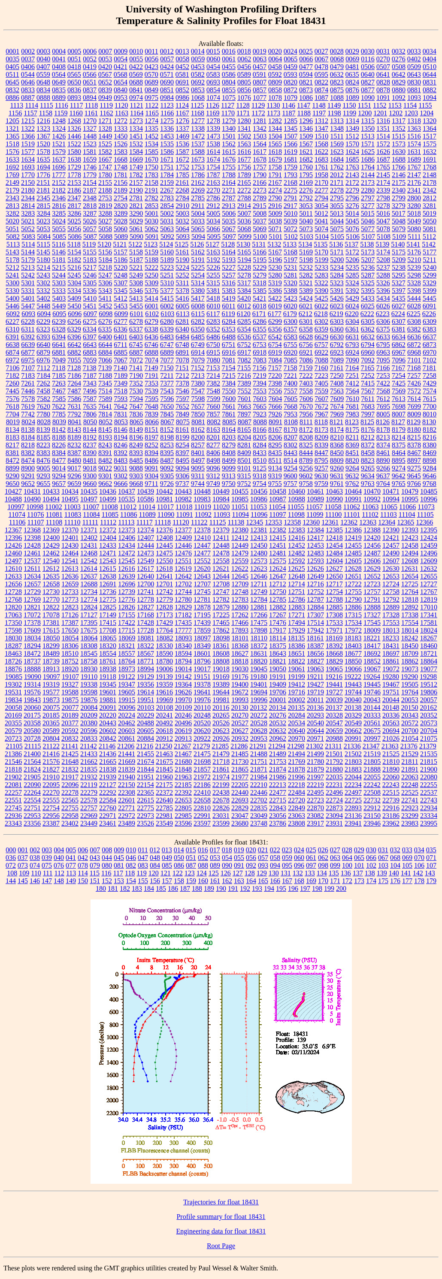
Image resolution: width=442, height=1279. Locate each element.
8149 (136, 429)
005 (71, 850)
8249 (136, 445)
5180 (43, 259)
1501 (229, 136)
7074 (151, 360)
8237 (90, 445)
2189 (120, 190)
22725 (353, 800)
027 (335, 850)
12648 (296, 576)
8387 (74, 452)
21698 (202, 761)
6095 (59, 313)
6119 (228, 313)
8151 (151, 429)
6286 (259, 321)
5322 (321, 283)
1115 (46, 105)
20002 (296, 699)
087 (191, 865)
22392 (183, 792)
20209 (88, 715)
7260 (12, 383)
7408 (337, 383)
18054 (70, 638)
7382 (213, 383)
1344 (275, 128)
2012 (337, 174)
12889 (391, 607)
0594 (306, 74)
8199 (182, 437)
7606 (306, 398)
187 (185, 888)
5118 (73, 244)
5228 (244, 267)
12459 (428, 545)
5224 (182, 267)
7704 (12, 414)
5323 (337, 283)
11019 (202, 506)
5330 (12, 290)
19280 (390, 676)
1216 (43, 120)
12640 (145, 576)
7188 (105, 375)
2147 (414, 174)
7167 (398, 367)
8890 (383, 460)
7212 (182, 375)
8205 (259, 437)
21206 (125, 746)
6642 (74, 344)
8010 (429, 414)
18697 (391, 653)
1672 (182, 159)
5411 (105, 298)
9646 (429, 476)
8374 (383, 445)
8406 (213, 452)
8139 (43, 429)
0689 (151, 82)
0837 (90, 90)
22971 (107, 815)
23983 (409, 823)
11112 (108, 522)
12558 (221, 560)
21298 (295, 746)
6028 (414, 306)
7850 (198, 414)
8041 (75, 421)
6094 (44, 313)
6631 (352, 337)
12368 (32, 530)
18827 (315, 661)
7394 (259, 383)
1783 (151, 174)
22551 (13, 800)
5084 (44, 236)
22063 (409, 777)
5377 (167, 290)
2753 (105, 198)
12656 (13, 584)
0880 (399, 90)
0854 (213, 90)
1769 (12, 174)
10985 (239, 499)
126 (226, 873)
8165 (244, 429)
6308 (414, 321)
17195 (202, 614)
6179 (290, 313)
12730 (51, 591)
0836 (74, 90)
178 (419, 880)
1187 (288, 113)
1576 (12, 151)
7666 (275, 406)
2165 (244, 182)
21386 (13, 753)
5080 (414, 228)
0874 (321, 90)
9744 (198, 483)
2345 (43, 198)
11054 (277, 506)
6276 (105, 321)
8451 (352, 452)
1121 (136, 105)
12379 (221, 530)
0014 (198, 51)
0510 (429, 66)
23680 (239, 823)
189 (209, 888)
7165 (367, 367)
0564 (59, 74)
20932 (239, 738)
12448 (221, 545)
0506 (368, 66)
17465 (221, 622)
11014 (146, 506)
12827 (145, 607)
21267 (182, 746)
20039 (334, 699)
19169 (221, 676)
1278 (213, 120)
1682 (306, 159)
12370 (70, 530)
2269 (198, 190)
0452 (182, 66)
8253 (167, 445)
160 (203, 880)
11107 (35, 522)
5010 (290, 213)
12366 (424, 522)
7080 (213, 360)
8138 (28, 429)
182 (125, 888)
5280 (275, 275)
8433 (259, 452)
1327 (90, 128)
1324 (59, 128)
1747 (105, 167)
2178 (429, 182)
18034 (32, 638)
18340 (183, 645)
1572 (383, 144)
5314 (198, 283)
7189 (120, 375)
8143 (74, 429)
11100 (333, 514)
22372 (164, 792)
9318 (259, 476)
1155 (425, 105)
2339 (383, 190)
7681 (352, 406)
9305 (167, 476)
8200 (198, 437)
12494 (409, 553)
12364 (386, 522)
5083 (28, 236)
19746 (372, 692)
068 (395, 857)
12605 (353, 560)
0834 (43, 90)
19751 (391, 692)
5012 (321, 213)
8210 (337, 437)
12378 (202, 530)
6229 (43, 321)
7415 (368, 383)
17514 (315, 622)
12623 (258, 568)
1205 (12, 120)
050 (179, 857)
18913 (51, 669)
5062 (151, 228)
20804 (51, 738)
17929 (296, 630)
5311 (182, 283)
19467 (391, 684)
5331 (28, 290)
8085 (229, 421)
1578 (43, 151)
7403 (306, 383)
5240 (429, 267)
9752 (244, 483)
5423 (290, 298)
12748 (239, 591)
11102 (370, 514)
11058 (332, 506)
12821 (32, 607)
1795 (306, 174)
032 (395, 850)
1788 (229, 174)
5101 (275, 236)
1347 (321, 128)
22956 (51, 815)
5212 (12, 267)
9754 (259, 483)
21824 (32, 769)
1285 (290, 120)
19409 (277, 684)
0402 (414, 59)
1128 (242, 105)
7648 (151, 406)
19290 (409, 676)
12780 (183, 599)
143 (430, 873)
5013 (337, 213)
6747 (167, 344)
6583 (290, 337)
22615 (145, 800)
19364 (183, 684)
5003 (182, 213)
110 (36, 873)
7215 (229, 375)
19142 (183, 676)
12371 (88, 530)
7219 (259, 375)
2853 (151, 205)
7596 (167, 398)
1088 (337, 97)
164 (251, 880)
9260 (337, 468)
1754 (213, 167)
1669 (136, 159)
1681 (290, 159)
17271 (296, 614)
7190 (136, 375)
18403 (353, 645)
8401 (198, 452)
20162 (428, 707)
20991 (353, 738)
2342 (429, 190)
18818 (239, 661)
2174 (383, 182)
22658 (202, 800)
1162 (106, 113)
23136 (353, 815)
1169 (212, 113)
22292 (107, 792)
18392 (334, 645)
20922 (202, 738)
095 (287, 865)
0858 (275, 90)
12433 (107, 545)
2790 (275, 198)
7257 (414, 375)
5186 (120, 259)
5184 (105, 259)
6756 (306, 344)
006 (83, 850)
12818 (409, 599)
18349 (202, 645)
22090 (32, 784)
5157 (120, 252)
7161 (336, 367)
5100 (260, 236)
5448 (43, 306)
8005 (383, 414)
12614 (88, 568)
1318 (414, 120)
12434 (126, 545)
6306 (383, 321)
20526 (221, 723)
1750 (151, 167)
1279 (229, 120)
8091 (275, 421)
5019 (429, 213)
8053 (121, 421)
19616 (164, 692)
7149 (151, 367)
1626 (383, 151)
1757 (259, 167)
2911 (197, 205)
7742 (28, 414)
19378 (202, 684)
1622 (321, 151)
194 (269, 888)
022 (275, 850)
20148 (390, 707)
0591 (259, 74)
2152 (59, 182)
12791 (372, 599)
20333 (372, 715)
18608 (221, 653)
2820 (120, 205)
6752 (244, 344)
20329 (353, 715)
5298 (414, 275)
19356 (145, 684)
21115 (32, 746)
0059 (198, 59)
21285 (220, 746)
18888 (32, 669)
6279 (151, 321)
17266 (258, 614)
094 (275, 865)
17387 (70, 622)
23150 (372, 815)
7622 (59, 406)
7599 (213, 398)
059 (287, 857)
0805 (244, 82)
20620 (202, 730)
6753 (259, 344)
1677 (244, 159)
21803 (353, 761)
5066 (213, 228)
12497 (13, 560)
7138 (89, 367)
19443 (353, 684)
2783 (167, 198)
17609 (32, 630)
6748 (182, 344)
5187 (136, 259)
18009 (372, 630)
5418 (213, 298)
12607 (391, 560)
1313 (337, 120)
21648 (70, 761)
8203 (229, 437)
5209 (399, 259)
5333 (59, 290)
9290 (12, 476)
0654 (120, 82)
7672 (321, 406)
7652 (182, 406)
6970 (429, 352)
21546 (13, 761)
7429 (429, 383)
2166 (259, 182)
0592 (275, 74)
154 (131, 880)
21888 (372, 769)
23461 (107, 823)
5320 (290, 283)
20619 (183, 730)
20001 (277, 699)
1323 (43, 128)
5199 (321, 259)
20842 (107, 738)
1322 (28, 128)
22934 (428, 807)
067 (383, 857)
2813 (12, 205)
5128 (228, 244)
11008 (109, 506)
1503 (259, 136)
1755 (229, 167)
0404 (429, 59)
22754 (51, 807)
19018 (221, 669)
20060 (32, 707)
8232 (74, 445)
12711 (258, 584)
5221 (136, 267)
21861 (221, 769)
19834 (13, 699)
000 (11, 850)
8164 (229, 429)
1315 (368, 120)
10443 (183, 491)
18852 (372, 661)
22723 (315, 800)
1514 (383, 136)
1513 (368, 136)
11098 (296, 514)
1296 (306, 120)
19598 (88, 692)
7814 (105, 414)
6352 (213, 329)
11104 (407, 514)
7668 (290, 406)
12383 (296, 530)
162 (227, 880)
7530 (136, 391)
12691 (107, 584)
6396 (74, 337)
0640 (368, 74)
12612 (51, 568)
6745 (136, 344)
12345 (254, 522)
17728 (145, 630)
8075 (183, 421)
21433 (88, 753)
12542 (88, 560)
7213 (198, 375)
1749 (136, 167)
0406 (28, 66)
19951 (145, 699)
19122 (126, 676)
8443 (290, 452)
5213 (28, 267)
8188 (59, 437)
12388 (372, 530)
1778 (74, 174)
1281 (259, 120)
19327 (70, 684)
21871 (258, 769)
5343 (105, 290)
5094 (198, 236)
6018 (259, 306)
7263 (59, 383)
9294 (59, 476)
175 (383, 880)
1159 (60, 113)
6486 (213, 337)
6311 (27, 329)
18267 (428, 638)
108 (12, 873)
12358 (292, 522)
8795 (321, 460)
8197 (151, 437)
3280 (414, 205)
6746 (151, 344)
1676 (229, 159)
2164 (229, 182)
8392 (120, 452)
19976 (202, 699)
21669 (126, 761)
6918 (259, 352)
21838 (107, 769)
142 (418, 873)
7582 (43, 398)
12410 (202, 537)
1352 (399, 128)
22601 (126, 800)
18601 (202, 653)
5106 (353, 236)
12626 (315, 568)
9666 (120, 483)
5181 (59, 259)
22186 (202, 784)
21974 (221, 777)
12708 (221, 584)
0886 (12, 97)
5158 (136, 252)
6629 (321, 337)
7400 (290, 383)
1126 (212, 105)
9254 (290, 468)
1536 (182, 144)
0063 (259, 59)
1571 (368, 144)
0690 (167, 82)
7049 (59, 360)
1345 (290, 128)
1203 (411, 113)
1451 (136, 136)
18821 (277, 661)
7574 (429, 391)
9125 (259, 468)
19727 (334, 692)
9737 (182, 483)
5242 (28, 275)
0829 (399, 82)
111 (48, 873)
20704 (428, 730)
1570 (352, 144)
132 (298, 873)
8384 (59, 452)
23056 (277, 815)
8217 (12, 445)
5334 (74, 290)
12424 (428, 537)
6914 (198, 352)
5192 (213, 259)
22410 (202, 792)
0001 (12, 51)
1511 (336, 136)
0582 (198, 74)
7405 (321, 383)
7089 (337, 360)
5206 (352, 259)
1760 (306, 167)
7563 (337, 391)
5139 (382, 244)
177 (407, 880)
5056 (74, 228)
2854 (167, 205)
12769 (32, 599)
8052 (105, 421)
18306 (70, 645)
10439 (145, 491)
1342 (259, 128)
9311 (197, 476)
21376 (409, 746)
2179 (12, 190)
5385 (259, 290)
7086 (306, 360)
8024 (28, 421)
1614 (213, 151)
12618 (164, 568)
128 (250, 873)
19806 (428, 692)
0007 (105, 51)
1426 (59, 136)
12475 (164, 553)
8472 (12, 460)
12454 (334, 545)
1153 (394, 105)
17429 (164, 622)
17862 (221, 630)
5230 (275, 267)
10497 (88, 499)
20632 (277, 730)
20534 (296, 723)
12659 (70, 584)
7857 (213, 414)
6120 (244, 313)
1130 (273, 105)
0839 (105, 90)
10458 (277, 491)
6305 (368, 321)
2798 (383, 198)
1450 (120, 136)
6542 (275, 337)
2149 (12, 182)
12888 (372, 607)
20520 (202, 723)
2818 (90, 205)
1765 (383, 167)
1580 (74, 151)
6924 (352, 352)
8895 (399, 460)
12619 (183, 568)
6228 (28, 321)
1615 (229, 151)
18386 (296, 645)
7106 (13, 367)
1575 (429, 144)
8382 (28, 452)
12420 (372, 537)
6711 (120, 344)
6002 (167, 306)
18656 (315, 653)
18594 (183, 653)
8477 (59, 460)
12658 (51, 584)
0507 (383, 66)
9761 (337, 483)
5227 (229, 267)
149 (71, 880)
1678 (259, 159)
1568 (321, 144)
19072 (391, 669)
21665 (107, 761)
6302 (321, 321)
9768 (429, 483)
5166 (259, 252)
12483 (315, 553)
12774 (88, 599)
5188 (151, 259)
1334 (136, 128)
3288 (105, 213)
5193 (229, 259)
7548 (213, 391)
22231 (334, 784)
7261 (28, 383)
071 (431, 857)
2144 (368, 174)
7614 (414, 398)
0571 (167, 74)
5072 (290, 228)
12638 (107, 576)
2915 (259, 205)
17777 (183, 630)
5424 (306, 298)
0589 (244, 74)
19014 (183, 669)
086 (179, 865)
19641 (202, 692)
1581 (90, 151)
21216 (144, 746)
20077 (70, 707)
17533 (334, 622)
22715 (277, 800)
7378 (182, 383)
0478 (321, 66)
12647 (277, 576)
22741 (409, 800)
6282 (198, 321)
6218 (321, 313)
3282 (12, 213)
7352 (136, 383)
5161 (182, 252)
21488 (258, 753)
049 (167, 857)
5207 (368, 259)
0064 (275, 59)
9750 (229, 483)
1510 (321, 136)
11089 (147, 514)
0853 (198, 90)
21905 (32, 777)
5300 (12, 283)
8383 (43, 452)
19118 (107, 676)
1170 (228, 113)
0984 (167, 97)
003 (47, 850)
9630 (321, 476)
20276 (277, 715)
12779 (164, 599)
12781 (202, 599)
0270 (383, 59)
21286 (239, 746)
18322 (145, 645)
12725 (409, 584)
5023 (43, 221)
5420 (244, 298)
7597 (182, 398)
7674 (337, 406)
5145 (43, 252)
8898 (429, 460)
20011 (315, 699)
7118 (58, 367)
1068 (198, 97)
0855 (229, 90)
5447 (28, 306)
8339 (321, 445)
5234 (337, 267)
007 (95, 850)
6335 (105, 329)
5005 (213, 213)
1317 (399, 120)
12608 (409, 560)
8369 (352, 445)
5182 (74, 259)
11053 (258, 506)
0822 (321, 82)
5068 (244, 228)
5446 (12, 306)
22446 (258, 792)
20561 (372, 723)
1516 (414, 136)
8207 (290, 437)
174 (371, 880)
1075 (229, 97)
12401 (70, 537)
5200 (337, 259)
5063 (167, 228)
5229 (259, 267)
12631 (409, 568)
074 (35, 865)
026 (323, 850)
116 (106, 873)
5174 (383, 252)
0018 (244, 51)
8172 (306, 429)
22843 (277, 807)
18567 (145, 653)
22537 (428, 792)
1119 (106, 105)
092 (251, 865)
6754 (275, 344)
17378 (32, 622)
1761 (321, 167)
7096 (399, 360)
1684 (337, 159)
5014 (352, 213)
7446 (28, 391)
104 (395, 865)
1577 (28, 151)
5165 (244, 252)
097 (311, 865)
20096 (127, 707)
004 (59, 850)
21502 (353, 753)
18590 (164, 653)
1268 (74, 120)
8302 (290, 445)
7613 (399, 398)
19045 (258, 669)
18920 (70, 669)
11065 (389, 506)
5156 (105, 252)
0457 (259, 66)
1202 (396, 113)
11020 (221, 506)
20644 (315, 730)
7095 (383, 360)
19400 (239, 684)
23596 (183, 823)
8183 (12, 437)
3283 (28, 213)
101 (359, 865)
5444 (414, 298)
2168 (290, 182)
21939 (107, 777)
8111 (306, 421)
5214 (43, 267)
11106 (17, 522)
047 (143, 857)
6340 (182, 329)
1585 (151, 151)
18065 (108, 638)
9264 (352, 468)
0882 (429, 90)
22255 (428, 784)
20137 (333, 707)
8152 (167, 429)
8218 (28, 445)
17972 (353, 630)
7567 (368, 391)
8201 (213, 437)
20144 (371, 707)
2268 (182, 190)
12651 (353, 576)
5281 (290, 275)
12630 (391, 568)
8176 (368, 429)
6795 (383, 344)
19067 (372, 669)
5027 (105, 221)
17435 (183, 622)
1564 (259, 144)
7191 (151, 375)
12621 (221, 568)
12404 (107, 537)
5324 (352, 283)
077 (71, 865)
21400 (32, 753)
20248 (202, 715)
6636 (414, 337)
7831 (120, 414)
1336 (167, 128)
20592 (70, 730)
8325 (306, 445)
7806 (90, 414)
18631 (258, 653)
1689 (414, 159)
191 (233, 888)
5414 (151, 298)
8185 (43, 437)
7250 (337, 375)
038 (35, 857)
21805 (372, 761)
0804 (229, 82)
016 (203, 850)
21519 (372, 753)
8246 (120, 445)
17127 (88, 614)
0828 (383, 82)
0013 (182, 51)
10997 (15, 506)
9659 (74, 483)
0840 (120, 90)
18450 (409, 645)
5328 (414, 283)
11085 (110, 514)
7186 (74, 375)
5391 (337, 290)
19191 (277, 676)
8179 (399, 429)
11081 (53, 514)
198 (317, 888)
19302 (13, 684)
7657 (198, 406)
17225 (221, 614)
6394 (59, 337)
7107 (28, 367)
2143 (352, 174)
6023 (337, 306)
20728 (32, 738)
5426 (337, 298)
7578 (28, 398)
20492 (164, 723)
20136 (315, 707)
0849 (151, 90)
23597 (202, 823)
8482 (105, 460)
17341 (428, 614)
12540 (51, 560)
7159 (305, 367)
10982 (183, 499)
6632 (368, 337)
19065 (334, 669)
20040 (353, 699)
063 (335, 857)
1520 (43, 144)
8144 (90, 429)
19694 (258, 692)
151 (95, 880)
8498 (213, 460)
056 (251, 857)
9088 (136, 468)
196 (293, 888)
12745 (202, 591)
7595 (151, 398)
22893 (353, 807)
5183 (90, 259)
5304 (74, 283)
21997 (315, 777)
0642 (399, 74)
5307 (120, 283)
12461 (32, 553)
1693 (28, 167)
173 (359, 880)
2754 (120, 198)
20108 (164, 707)
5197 (290, 259)
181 (113, 888)
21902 (13, 777)
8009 (414, 414)
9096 (213, 468)
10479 (409, 491)
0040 (43, 59)
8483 (120, 460)
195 (281, 888)
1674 (213, 159)
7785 (59, 414)
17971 (334, 630)
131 (286, 873)
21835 (88, 769)
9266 (383, 468)
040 (59, 857)
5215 (59, 267)
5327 (399, 283)
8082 (214, 421)
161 (215, 880)
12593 (315, 560)
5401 (28, 298)
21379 (427, 746)
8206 (275, 437)
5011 (305, 213)
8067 (167, 421)
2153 (74, 182)
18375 (277, 645)
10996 (428, 499)
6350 (198, 329)
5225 (198, 267)
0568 (120, 74)
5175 (399, 252)
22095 (51, 784)
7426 (414, 383)
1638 (74, 159)
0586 (229, 74)
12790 (353, 599)
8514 (290, 460)
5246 (90, 275)
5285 (352, 275)
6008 (198, 306)
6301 (306, 321)
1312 (321, 120)
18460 (428, 645)
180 (101, 888)
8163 (213, 429)
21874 (277, 769)
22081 (13, 784)
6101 (136, 313)
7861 (229, 414)
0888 (43, 97)
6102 (152, 313)
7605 (290, 398)
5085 (59, 236)
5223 (167, 267)
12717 (334, 584)
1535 (167, 144)
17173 (164, 614)
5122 (135, 244)
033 (407, 850)
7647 (136, 406)
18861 (391, 661)
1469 (182, 136)
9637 (383, 476)
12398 (32, 537)
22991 (202, 815)
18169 (333, 638)
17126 (70, 614)
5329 (429, 283)
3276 (352, 205)
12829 (183, 607)
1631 (414, 151)
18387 (315, 645)
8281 (244, 445)
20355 (13, 723)
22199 (221, 784)
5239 (414, 267)
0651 (90, 82)
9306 (182, 476)
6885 (120, 352)
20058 (13, 707)
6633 (383, 337)
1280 (244, 120)
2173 (368, 182)
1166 (167, 113)
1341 (244, 128)
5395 (368, 290)
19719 (315, 692)
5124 (166, 244)
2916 (275, 205)
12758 (391, 591)
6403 (136, 337)
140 (394, 873)
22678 (221, 800)
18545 (88, 653)
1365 (12, 136)
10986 (258, 499)
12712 (277, 584)
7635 (90, 406)
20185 (51, 715)
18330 (164, 645)
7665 (259, 406)
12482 (296, 553)
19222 (352, 676)
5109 (399, 236)
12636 (70, 576)
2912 (213, 205)
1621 (306, 151)
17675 (88, 630)
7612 (383, 398)
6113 (182, 313)
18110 (259, 638)
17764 (164, 630)
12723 (372, 584)
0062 (244, 59)
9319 (275, 476)
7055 (74, 360)
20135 (296, 707)
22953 (32, 815)
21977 (239, 777)
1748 (120, 167)
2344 (28, 198)
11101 (351, 514)
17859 (202, 630)
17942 (315, 630)
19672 (239, 692)
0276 (399, 59)
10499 (107, 499)
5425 (321, 298)
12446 (183, 545)
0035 (12, 59)
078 (83, 865)
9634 (368, 476)
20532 (277, 723)
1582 (105, 151)
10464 (353, 491)
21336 (352, 746)
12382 (277, 530)
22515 (391, 792)
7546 (182, 391)
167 (287, 880)
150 (83, 880)
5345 (120, 290)
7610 (352, 398)
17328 (391, 614)
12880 (239, 607)
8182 (429, 429)
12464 (70, 553)
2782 (151, 198)
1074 (213, 97)
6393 (43, 337)
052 (203, 857)
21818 (13, 769)
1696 (59, 167)
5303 (59, 283)
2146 (399, 174)
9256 (306, 468)
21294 (276, 746)
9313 (229, 476)
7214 (213, 375)
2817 (74, 205)
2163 (213, 182)
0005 (74, 51)
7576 (12, 398)
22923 (409, 807)
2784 (182, 198)
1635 (43, 159)
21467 (183, 753)
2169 (306, 182)
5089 (121, 236)
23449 (88, 823)
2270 (213, 190)
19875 (70, 699)
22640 (164, 800)
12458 (409, 545)
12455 (353, 545)
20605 (145, 730)
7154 (228, 367)
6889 (167, 352)
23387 (51, 823)
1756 (244, 167)
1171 (243, 113)
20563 (391, 723)
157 (167, 880)
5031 (167, 221)
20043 (372, 699)
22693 (239, 800)
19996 (258, 699)
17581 (428, 622)
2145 (383, 174)
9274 (399, 468)
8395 (167, 452)
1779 (90, 174)
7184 (43, 375)
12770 (51, 599)
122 (178, 873)
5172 (352, 252)
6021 (306, 306)
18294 (32, 645)
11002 (53, 506)
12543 (107, 560)
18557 (126, 653)
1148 (318, 105)
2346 (59, 198)
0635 (352, 74)
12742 (164, 591)
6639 (28, 344)
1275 (167, 120)
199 (329, 888)
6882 (74, 352)
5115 (43, 244)
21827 (51, 769)
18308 (88, 645)
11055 (296, 506)
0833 (28, 90)
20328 (334, 715)
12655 (428, 576)
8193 (105, 437)
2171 (337, 182)
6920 (290, 352)
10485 (428, 491)
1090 (368, 97)
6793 (352, 344)
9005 (43, 468)
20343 (409, 715)
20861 (126, 738)
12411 (220, 537)
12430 (70, 545)
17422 (126, 622)
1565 (275, 144)
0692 (198, 82)
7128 (74, 367)
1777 (59, 174)
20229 (145, 715)
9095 (198, 468)
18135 (296, 638)
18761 (107, 661)
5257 (229, 275)
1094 (429, 97)
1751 (167, 167)
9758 (306, 483)
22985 (183, 815)
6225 (414, 313)
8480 (74, 460)
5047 (383, 221)
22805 (183, 807)
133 (310, 873)
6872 (414, 344)
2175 (399, 182)
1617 (259, 151)
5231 (290, 267)
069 (407, 857)
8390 (90, 452)
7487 (74, 391)
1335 (151, 128)
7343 (90, 383)
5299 (429, 275)
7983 (352, 414)
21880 (334, 769)
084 (155, 865)
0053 (105, 59)
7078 (182, 360)
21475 (202, 753)
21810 (391, 761)
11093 (221, 514)
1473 (213, 136)
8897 (414, 460)
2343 (12, 198)
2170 (321, 182)
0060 (213, 59)
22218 (296, 784)
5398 (414, 290)
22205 (239, 784)
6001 (151, 306)
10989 (315, 499)
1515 (399, 136)
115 (95, 873)
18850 (353, 661)
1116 (61, 105)
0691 (182, 82)
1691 (429, 159)
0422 (136, 66)
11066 (407, 506)
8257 (198, 445)
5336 (90, 290)
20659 (334, 730)
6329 (74, 329)
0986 (182, 97)
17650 (70, 630)
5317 (244, 283)
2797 (368, 198)
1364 (429, 128)
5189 (167, 259)
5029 (136, 221)
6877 (28, 352)
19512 (428, 684)
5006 (229, 213)
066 (371, 857)
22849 (296, 807)
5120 (104, 244)
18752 (70, 661)
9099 (229, 468)
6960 (368, 352)
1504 (275, 136)
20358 (32, 723)
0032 (399, 51)
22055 (372, 777)
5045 (352, 221)
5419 (229, 298)
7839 (151, 414)
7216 (244, 375)
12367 (13, 530)
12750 (277, 591)
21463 (164, 753)
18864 (428, 661)
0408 (59, 66)
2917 (290, 205)
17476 (277, 622)
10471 (391, 491)
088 (203, 865)
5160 (167, 252)
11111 (90, 522)
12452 (296, 545)
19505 (409, 684)
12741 (145, 591)
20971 (315, 738)
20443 (107, 723)
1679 (275, 159)
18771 (145, 661)
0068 (337, 59)
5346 (136, 290)
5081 (429, 228)
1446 (74, 136)
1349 (352, 128)
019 (239, 850)
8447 (321, 452)
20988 (334, 738)
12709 (239, 584)
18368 (239, 645)
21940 (126, 777)
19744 (353, 692)
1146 (288, 105)
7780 (43, 414)
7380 (198, 383)
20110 (202, 707)
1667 (105, 159)
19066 (353, 669)
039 (47, 857)
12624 (277, 568)
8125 (367, 421)
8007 (399, 414)
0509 (414, 66)
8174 (337, 429)
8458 (368, 452)
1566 (290, 144)
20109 (183, 707)
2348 (90, 198)
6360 (337, 329)
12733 (70, 591)
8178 (383, 429)
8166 (259, 429)
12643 (202, 576)
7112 (43, 367)
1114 (31, 105)
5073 (306, 228)
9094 (182, 468)
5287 (368, 275)
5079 (399, 228)
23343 (13, 823)
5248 (120, 275)
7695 (383, 406)
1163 (121, 113)
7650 (167, 406)
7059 (90, 360)
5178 (12, 259)
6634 (399, 337)
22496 (334, 792)
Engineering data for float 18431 (221, 1231)
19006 (164, 669)
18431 (391, 645)
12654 (409, 576)
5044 (337, 221)
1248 (59, 120)
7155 (244, 367)
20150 (409, 707)
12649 (315, 576)
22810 (202, 807)
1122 (151, 105)
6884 (105, 352)
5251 (167, 275)
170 (323, 880)
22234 (353, 784)
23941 (353, 823)
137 (358, 873)
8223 (43, 445)
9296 (74, 476)
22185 (183, 784)
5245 (74, 275)
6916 (229, 352)
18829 (334, 661)
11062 (351, 506)
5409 (74, 298)
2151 (43, 182)
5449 (59, 306)
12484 (334, 553)
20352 (428, 715)
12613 (70, 568)
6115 (198, 313)
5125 (181, 244)
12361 (330, 522)
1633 (12, 159)
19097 (51, 676)
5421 (259, 298)
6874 (12, 352)
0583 (213, 74)
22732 (372, 800)
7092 (368, 360)
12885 (334, 607)
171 (335, 880)
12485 (353, 553)
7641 (105, 406)
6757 (321, 344)
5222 (151, 267)
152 (107, 880)
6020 (290, 306)
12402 (88, 537)
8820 (352, 460)
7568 (383, 391)
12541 (70, 560)
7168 (414, 367)
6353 (229, 329)
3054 (321, 205)
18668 (334, 653)
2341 (414, 190)
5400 (12, 298)
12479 (239, 553)
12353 (273, 522)
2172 (352, 182)
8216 (429, 437)
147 (47, 880)
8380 (429, 445)
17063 (13, 614)
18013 (391, 630)
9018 (90, 468)
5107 (368, 236)
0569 (136, 74)
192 (245, 888)
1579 (59, 151)
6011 (228, 306)
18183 (352, 638)
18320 (107, 645)
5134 (305, 244)
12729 (32, 591)
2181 (43, 190)
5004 (198, 213)
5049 (414, 221)
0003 (43, 51)
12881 (258, 607)
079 (95, 865)
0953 (120, 97)
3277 (368, 205)
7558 (306, 391)
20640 (296, 730)
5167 (275, 252)
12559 (239, 560)
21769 (296, 761)
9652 (28, 483)
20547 (334, 723)
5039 (290, 221)
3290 (136, 213)
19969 (164, 699)
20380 (88, 723)
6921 (306, 352)
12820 (13, 607)
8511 (275, 460)
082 (131, 865)
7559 (321, 391)
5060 (120, 228)
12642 (183, 576)
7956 (306, 414)
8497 (198, 460)
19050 (277, 669)
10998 (34, 506)
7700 (429, 406)
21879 (315, 769)
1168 (197, 113)
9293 (43, 476)
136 (346, 873)
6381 (399, 329)
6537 (259, 337)
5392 (352, 290)
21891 (409, 769)
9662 (105, 483)
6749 (198, 344)
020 (251, 850)
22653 (183, 800)
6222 (367, 313)
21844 (145, 769)
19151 (202, 676)
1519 (28, 144)
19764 (409, 692)
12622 (239, 568)
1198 (334, 113)
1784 (167, 174)
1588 (198, 151)
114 (83, 873)
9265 (368, 468)
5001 (151, 213)
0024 (290, 51)
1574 (414, 144)
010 (131, 850)
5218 (105, 267)
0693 (213, 82)
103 (383, 865)
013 (167, 850)
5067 (229, 228)
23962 (391, 823)
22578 (88, 800)
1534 (151, 144)
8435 (275, 452)
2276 (306, 190)
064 (347, 857)
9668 (136, 483)
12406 (126, 537)
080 (107, 865)
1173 (273, 113)
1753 (198, 167)
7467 (59, 391)
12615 (107, 568)
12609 (428, 560)
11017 (165, 506)
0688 (136, 82)
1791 (275, 174)
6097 (90, 313)
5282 (306, 275)
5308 (136, 283)
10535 (126, 499)
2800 (414, 198)
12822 (51, 607)
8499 (229, 460)
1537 (198, 144)
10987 (277, 499)
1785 (182, 174)
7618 (12, 406)
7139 (105, 367)
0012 (167, 51)
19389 (221, 684)
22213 (277, 784)
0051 (74, 59)
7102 (429, 360)
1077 (259, 97)
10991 (353, 499)
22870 (315, 807)
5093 (183, 236)
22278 (70, 792)
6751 (229, 344)
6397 (90, 337)
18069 (127, 638)
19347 (126, 684)
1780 (105, 174)
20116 (220, 707)
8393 (136, 452)
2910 (182, 205)
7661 (229, 406)
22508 (372, 792)
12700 (145, 584)
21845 (164, 769)
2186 (74, 190)
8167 (275, 429)
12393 (409, 530)
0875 (337, 90)
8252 (151, 445)
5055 (59, 228)
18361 (221, 645)
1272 (120, 120)
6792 (337, 344)
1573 (399, 144)
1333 (120, 128)
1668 (120, 159)
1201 (380, 113)
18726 (13, 661)
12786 (296, 599)
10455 (239, 491)
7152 (197, 367)
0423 (151, 66)
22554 (32, 800)
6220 (352, 313)
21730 (239, 761)
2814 (28, 205)
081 (119, 865)
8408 (229, 452)
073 (23, 865)
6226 (429, 313)
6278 (136, 321)
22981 (164, 815)
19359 (164, 684)
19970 (183, 699)
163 (239, 880)
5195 (259, 259)
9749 (213, 483)
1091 (383, 97)
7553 (259, 391)
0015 (213, 51)
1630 (399, 151)
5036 (244, 221)
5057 (90, 228)
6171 (259, 313)
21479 (221, 753)
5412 (120, 298)
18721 (428, 653)
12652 (372, 576)
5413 (136, 298)
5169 (306, 252)
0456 (244, 66)
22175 (164, 784)
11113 (126, 522)
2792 (306, 198)
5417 (198, 298)
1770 (28, 174)
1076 (244, 97)
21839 (126, 769)
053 (215, 857)
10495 (70, 499)
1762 (337, 167)
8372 (368, 445)
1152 (379, 105)
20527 (239, 723)
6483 (167, 337)
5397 (399, 290)
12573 (258, 560)
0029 (352, 51)
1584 (136, 151)
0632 (337, 74)
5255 (213, 275)
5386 (275, 290)
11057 (314, 506)
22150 (126, 784)
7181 (429, 367)
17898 (258, 630)
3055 (337, 205)
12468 (88, 553)
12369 (51, 530)
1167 (182, 113)
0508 (399, 66)
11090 (165, 514)
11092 (203, 514)
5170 (321, 252)
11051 (239, 506)
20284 (296, 715)
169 (311, 880)
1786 (198, 174)
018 (227, 850)
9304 (151, 476)
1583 (120, 151)
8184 (28, 437)
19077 (428, 669)
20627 (239, 730)
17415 (107, 622)
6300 (290, 321)
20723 (13, 738)
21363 (390, 746)
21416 (51, 753)
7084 (275, 360)
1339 (213, 128)
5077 (368, 228)
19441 (334, 684)
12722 (353, 584)
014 (179, 850)
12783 (239, 599)
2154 (90, 182)
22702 (258, 800)
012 (155, 850)
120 (153, 873)
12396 (13, 537)
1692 (12, 167)
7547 (198, 391)
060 (299, 857)
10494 (51, 499)
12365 (405, 522)
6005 (182, 306)
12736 (107, 591)
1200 (365, 113)
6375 (383, 329)
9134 (275, 468)
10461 (315, 491)
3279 (399, 205)
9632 (352, 476)
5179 (28, 259)
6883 (90, 352)
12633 (13, 576)
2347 (74, 198)
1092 (399, 97)
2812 (429, 198)
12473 (145, 553)
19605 (126, 692)
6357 (290, 329)
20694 (391, 730)
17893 (239, 630)
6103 (167, 313)
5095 (214, 236)
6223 (383, 313)
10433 (51, 491)
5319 (275, 283)
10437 (126, 491)
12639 (126, 576)
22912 (372, 807)
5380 (198, 290)
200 (341, 888)
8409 (244, 452)
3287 (90, 213)
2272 (244, 190)
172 (347, 880)
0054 (120, 59)
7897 (244, 414)
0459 (290, 66)
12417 (315, 537)
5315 (213, 283)
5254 (198, 275)
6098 (105, 313)
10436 (107, 491)
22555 (51, 800)
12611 (32, 568)
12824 (88, 607)
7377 (167, 383)
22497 (353, 792)
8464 (399, 452)
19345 (107, 684)
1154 (410, 105)
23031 (221, 815)
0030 (368, 51)
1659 (90, 159)
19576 (32, 692)
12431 (88, 545)
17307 (315, 614)
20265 (221, 715)
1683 (321, 159)
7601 (244, 398)
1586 (167, 151)
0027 (321, 51)
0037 (28, 59)
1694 (43, 167)
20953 (258, 738)
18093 (183, 638)
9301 (105, 476)
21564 (32, 761)
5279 (259, 275)
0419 (90, 66)
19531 (13, 692)
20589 (51, 730)
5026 (90, 221)
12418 (334, 537)
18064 (89, 638)
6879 (43, 352)
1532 (136, 144)
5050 (429, 221)
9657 (59, 483)
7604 (275, 398)
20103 (145, 707)
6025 (368, 306)
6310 (12, 329)
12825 (107, 607)
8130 (429, 421)
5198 (306, 259)
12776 (126, 599)
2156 (120, 182)
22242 (372, 784)
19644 (221, 692)
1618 (275, 151)
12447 (202, 545)
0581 (182, 74)
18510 (70, 653)
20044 (391, 699)
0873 (306, 90)
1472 (198, 136)
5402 (43, 298)
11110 (72, 522)
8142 (59, 429)
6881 (59, 352)
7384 (229, 383)
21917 (70, 777)
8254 (182, 445)
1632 (429, 151)
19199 (296, 676)
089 (215, 865)
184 (149, 888)
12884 (315, 607)
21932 (88, 777)
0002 (28, 51)
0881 (414, 90)
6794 (368, 344)
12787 (315, 599)
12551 (183, 560)
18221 (371, 638)
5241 (12, 275)
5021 (28, 221)
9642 (399, 476)
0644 (429, 74)
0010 (136, 51)
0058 (182, 59)
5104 (322, 236)
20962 (277, 738)
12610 (13, 568)
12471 (107, 553)
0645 (12, 82)
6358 (306, 329)
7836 (136, 414)
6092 (13, 313)
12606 (372, 560)
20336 (391, 715)
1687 (383, 159)
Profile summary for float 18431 (220, 1216)
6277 (120, 321)
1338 (198, 128)
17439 (202, 622)
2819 (105, 205)
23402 (70, 823)
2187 (90, 190)
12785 (277, 599)
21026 (391, 738)
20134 (277, 707)
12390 (391, 530)
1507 (290, 136)
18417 (372, 645)
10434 (70, 491)
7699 (414, 406)
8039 (59, 421)
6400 (105, 337)
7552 (244, 391)
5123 (150, 244)
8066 (152, 421)
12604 (334, 560)
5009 (275, 213)
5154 (74, 252)
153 (119, 880)
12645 (239, 576)
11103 (388, 514)
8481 (90, 460)
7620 (43, 406)
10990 (334, 499)
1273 (136, 120)
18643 (277, 653)
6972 (12, 360)
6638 (12, 344)
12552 (202, 560)
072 (11, 865)
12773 (70, 599)
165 (263, 880)
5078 (383, 228)
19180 (258, 676)
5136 (336, 244)
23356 (32, 823)
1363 (414, 128)
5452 (105, 306)
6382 (414, 329)
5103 (306, 236)
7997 (368, 414)
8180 (414, 429)
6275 (90, 321)
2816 (59, 205)
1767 (414, 167)
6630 (337, 337)
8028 (44, 421)
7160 (321, 367)
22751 (32, 807)
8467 (414, 452)
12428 (32, 545)
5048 (399, 221)
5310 (167, 283)
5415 (167, 298)
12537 (32, 560)
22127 (107, 784)
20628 (258, 730)
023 (287, 850)
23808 (296, 823)
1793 (290, 174)
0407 (43, 66)
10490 (32, 499)
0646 (28, 82)
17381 (51, 622)
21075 (428, 738)
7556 (275, 391)
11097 (277, 514)
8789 (306, 460)
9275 (414, 468)
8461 (383, 452)
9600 (290, 476)
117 (118, 873)
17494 (296, 622)
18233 (390, 638)
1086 (306, 97)
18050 (51, 638)
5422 (275, 298)
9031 (120, 468)
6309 (429, 321)
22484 (296, 792)
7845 (167, 414)
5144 (28, 252)
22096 (70, 784)
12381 (258, 530)
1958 (321, 174)
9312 (213, 476)
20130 (239, 707)
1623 (337, 151)
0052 (90, 59)
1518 (12, 144)
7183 (28, 375)
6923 (337, 352)
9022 (105, 468)
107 (431, 865)
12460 (13, 553)
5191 (198, 259)
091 (239, 865)
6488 (229, 337)
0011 (151, 51)
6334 (90, 329)
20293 (315, 715)
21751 (258, 761)
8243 (105, 445)
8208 (306, 437)
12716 (315, 584)
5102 (291, 236)
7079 (198, 360)
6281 (182, 321)
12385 (334, 530)
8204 (244, 437)
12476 (183, 553)
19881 (107, 699)
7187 (90, 375)
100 (347, 865)
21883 (353, 769)
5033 (198, 221)
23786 (277, 823)
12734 (88, 591)
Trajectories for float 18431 (221, 1202)
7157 (275, 367)
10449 (221, 491)
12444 (145, 545)
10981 (164, 499)
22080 (428, 777)
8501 (244, 460)
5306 (105, 283)
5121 (120, 244)
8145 (105, 429)
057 (263, 857)
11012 (128, 506)
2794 (321, 198)
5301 (28, 283)
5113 (13, 244)
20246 (183, 715)
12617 (145, 568)
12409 (183, 537)
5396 (383, 290)
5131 (259, 244)
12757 (372, 591)
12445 (164, 545)
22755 (70, 807)
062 (323, 857)
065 (359, 857)
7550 (229, 391)
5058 (105, 228)
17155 (126, 614)
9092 (167, 468)
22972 (126, 815)
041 (71, 857)
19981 (221, 699)
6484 (182, 337)
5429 (352, 298)
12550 (164, 560)
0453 (198, 66)
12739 (126, 591)
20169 (13, 715)
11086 (128, 514)
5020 (12, 221)
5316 (229, 283)
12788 (334, 599)
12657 (32, 584)
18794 (183, 661)
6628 (306, 337)
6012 (244, 306)
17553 (391, 622)
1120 (121, 105)
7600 (229, 398)
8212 (368, 437)
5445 (429, 298)
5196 (275, 259)
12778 (145, 599)
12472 (126, 553)
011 (143, 850)
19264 (371, 676)
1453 (167, 136)
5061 (136, 228)
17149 (107, 614)
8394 (151, 452)
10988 (296, 499)
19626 (183, 692)
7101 (414, 360)
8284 (259, 445)
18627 (239, 653)
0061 (229, 59)
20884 (145, 738)
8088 (260, 421)
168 (299, 880)
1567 (306, 144)
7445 (12, 391)
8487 (167, 460)
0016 (229, 51)
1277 (198, 120)
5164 (229, 252)
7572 (414, 391)
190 (221, 888)
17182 (183, 614)
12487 (372, 553)
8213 (383, 437)
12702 (183, 584)
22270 (51, 792)
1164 (136, 113)
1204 (426, 113)
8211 (352, 437)
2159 (167, 182)
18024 (428, 630)
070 (419, 857)
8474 (28, 460)
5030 (151, 221)
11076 (35, 514)
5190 (182, 259)
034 (419, 850)
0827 (368, 82)
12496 (428, 553)
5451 (90, 306)
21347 (371, 746)
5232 (306, 267)
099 (335, 865)
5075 (337, 228)
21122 (51, 746)
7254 (399, 375)
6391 (12, 337)
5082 (13, 236)
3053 (306, 205)
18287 (13, 645)
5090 (136, 236)
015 (191, 850)
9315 (244, 476)
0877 (368, 90)
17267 (277, 614)
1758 (275, 167)
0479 (337, 66)
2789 (259, 198)
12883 (296, 607)
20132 (258, 707)
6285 (244, 321)
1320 (429, 120)
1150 (349, 105)
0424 (167, 66)
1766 (399, 167)
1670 (151, 159)
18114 (277, 638)
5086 (75, 236)
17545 (372, 622)
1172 (258, 113)
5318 (259, 283)
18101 (240, 638)
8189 (74, 437)
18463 (13, 653)
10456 (258, 491)
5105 (337, 236)
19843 (32, 699)
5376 (151, 290)
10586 (145, 499)
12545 (126, 560)
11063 (370, 506)
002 (35, 850)
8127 (398, 421)
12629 (372, 568)
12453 (315, 545)
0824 (352, 82)
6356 (275, 329)
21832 (70, 769)
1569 (337, 144)
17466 (239, 622)
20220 (107, 715)
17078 (51, 614)
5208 (383, 259)
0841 (136, 90)
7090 (352, 360)
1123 (166, 105)
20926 (221, 738)
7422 (383, 383)
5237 (383, 267)
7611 (367, 398)
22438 (221, 792)
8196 (136, 437)
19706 (277, 692)
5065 (198, 228)
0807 (259, 82)
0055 (136, 59)
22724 (334, 800)
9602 (306, 476)
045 (119, 857)
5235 (352, 267)
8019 (13, 421)
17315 (353, 614)
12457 (391, 545)
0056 (151, 59)
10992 (372, 499)
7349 (120, 383)
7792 (74, 414)
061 (311, 857)
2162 (198, 182)
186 (173, 888)
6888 (151, 352)
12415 (277, 537)
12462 (51, 553)
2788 (244, 198)
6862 (399, 344)
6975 (28, 360)
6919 (275, 352)
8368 (337, 445)
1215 (28, 120)
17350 (13, 622)
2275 (290, 190)
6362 (368, 329)
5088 (105, 236)
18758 (88, 661)
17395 (88, 622)
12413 (258, 537)
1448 (90, 136)
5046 (368, 221)
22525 (409, 792)
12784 (258, 599)
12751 (296, 591)
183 (137, 888)
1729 (74, 167)
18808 (221, 661)
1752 (182, 167)
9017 (74, 468)
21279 (201, 746)
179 (431, 880)
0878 (383, 90)
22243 (391, 784)
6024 (352, 306)
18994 (145, 669)
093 (263, 865)
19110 (89, 676)
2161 (182, 182)
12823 (70, 607)
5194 (244, 259)
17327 (372, 614)
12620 (202, 568)
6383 (429, 329)
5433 (368, 298)
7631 (74, 406)
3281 (429, 205)
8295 (275, 445)
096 (299, 865)
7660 (213, 406)
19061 (296, 669)
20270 (239, 715)
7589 (105, 398)
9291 (28, 476)
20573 (428, 723)
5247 (105, 275)
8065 (136, 421)
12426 (13, 545)
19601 (107, 692)
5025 (74, 221)
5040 (306, 221)
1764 (368, 167)
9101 (244, 468)
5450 (74, 306)
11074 (17, 514)
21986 (277, 777)
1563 (244, 144)
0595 (321, 74)
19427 (315, 684)
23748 (258, 823)
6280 (167, 321)
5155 (90, 252)
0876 (352, 90)
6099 (121, 313)
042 (83, 857)
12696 (126, 584)
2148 (429, 174)
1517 (429, 136)
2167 (275, 182)
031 (383, 850)
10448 (202, 491)
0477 (306, 66)
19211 (315, 676)
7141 (135, 367)
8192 (90, 437)
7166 (383, 367)
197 (305, 888)
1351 (383, 128)
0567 (105, 74)
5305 (90, 283)
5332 (43, 290)
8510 (259, 460)
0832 (12, 90)
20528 (258, 723)
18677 (353, 653)
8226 (59, 445)
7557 (290, 391)
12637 (88, 576)
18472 (32, 653)
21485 (239, 753)
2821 (136, 205)
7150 (166, 367)
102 (371, 865)
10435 (88, 491)
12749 (258, 591)
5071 (275, 228)
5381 (213, 290)
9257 (321, 468)
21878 (296, 769)
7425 (399, 383)
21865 (239, 769)
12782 (221, 599)
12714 (296, 584)
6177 (275, 313)
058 (275, 857)
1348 (337, 128)
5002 (167, 213)
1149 (334, 105)
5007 (244, 213)
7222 (306, 375)
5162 (198, 252)
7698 (399, 406)
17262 (239, 614)
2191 (151, 190)
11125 (217, 522)
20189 (70, 715)
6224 (398, 313)
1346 (306, 128)
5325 (368, 283)
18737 (32, 661)
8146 (120, 429)
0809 (275, 82)
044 (107, 857)
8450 (337, 452)
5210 (414, 259)
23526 (145, 823)
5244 (59, 275)
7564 (352, 391)
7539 (151, 391)
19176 (239, 676)
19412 (296, 684)
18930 (88, 669)
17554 (409, 622)
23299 (409, 815)
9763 (368, 483)
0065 (290, 59)
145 (23, 880)
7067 (120, 360)
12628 (353, 568)
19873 (51, 699)
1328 (105, 128)
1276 (182, 120)
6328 (59, 329)
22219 (315, 784)
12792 (391, 599)
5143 (12, 252)
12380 (239, 530)
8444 (306, 452)
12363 (367, 522)
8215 (414, 437)
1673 (198, 159)
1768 (429, 167)
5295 (399, 275)
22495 (315, 792)
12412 (239, 537)
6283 (213, 321)
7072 (136, 360)
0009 (120, 51)
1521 (59, 144)
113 (71, 873)
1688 (399, 159)
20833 (88, 738)
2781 (136, 198)
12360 (311, 522)
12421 (391, 537)
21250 (163, 746)
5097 (229, 236)
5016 (383, 213)
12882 (277, 607)
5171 (337, 252)
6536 (244, 337)
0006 (90, 51)
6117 (213, 313)
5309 (151, 283)
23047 (239, 815)
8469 (429, 452)
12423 (409, 537)
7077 (167, 360)
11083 (72, 514)
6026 (383, 306)
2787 (229, 198)
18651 (296, 653)
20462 (126, 723)
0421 (120, 66)
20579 (13, 730)
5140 (398, 244)
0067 (321, 59)
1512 (352, 136)
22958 (70, 815)
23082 (315, 815)
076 (59, 865)
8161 (182, 429)
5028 (120, 221)
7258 (429, 375)
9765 (399, 483)
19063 (315, 669)
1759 (290, 167)
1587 (182, 151)
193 (257, 888)
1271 (105, 120)
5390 (321, 290)
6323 (43, 329)
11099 (314, 514)
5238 (399, 267)
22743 (428, 800)
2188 (105, 190)
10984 (221, 499)
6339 (167, 329)
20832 (70, 738)
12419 (353, 537)
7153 (213, 367)
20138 (352, 707)
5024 (59, 221)
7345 (105, 383)
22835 (258, 807)
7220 (275, 375)
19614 (145, 692)
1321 (12, 128)
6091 (429, 306)
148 (59, 880)
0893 (74, 97)
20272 (258, 715)
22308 (126, 792)
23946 (372, 823)
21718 (221, 761)
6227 (12, 321)
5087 (90, 236)
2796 (352, 198)
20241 (164, 715)
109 (24, 873)
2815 (43, 205)
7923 (259, 414)
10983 (202, 499)
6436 (151, 337)
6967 (399, 352)
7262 (43, 383)
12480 (258, 553)
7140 (120, 367)
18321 (126, 645)
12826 (126, 607)
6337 (136, 329)
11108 (53, 522)
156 (155, 880)
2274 (275, 190)
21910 (51, 777)
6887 (136, 352)
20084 (89, 707)
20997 (372, 738)
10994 (391, 499)
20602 (107, 730)
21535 (428, 753)
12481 (277, 553)
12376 (164, 530)
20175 (32, 715)
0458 (275, 66)
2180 (28, 190)
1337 (182, 128)
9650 (12, 483)
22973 (145, 815)
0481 (352, 66)
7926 (275, 414)
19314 (32, 684)
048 (155, 857)
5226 (213, 267)
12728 (13, 591)
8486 (151, 460)
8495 (182, 460)
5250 (151, 275)
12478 (221, 553)
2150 (28, 182)
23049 (258, 815)
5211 (429, 259)
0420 (105, 66)
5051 (12, 228)
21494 (296, 753)
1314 (352, 120)
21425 (70, 753)
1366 (28, 136)
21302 (314, 746)
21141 (69, 746)
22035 (334, 777)
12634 (32, 576)
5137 (351, 244)
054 (227, 857)
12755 (353, 591)
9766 (414, 483)
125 (214, 873)
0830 (414, 82)
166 (275, 880)
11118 (162, 522)
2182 (59, 190)
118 (130, 873)
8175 (352, 429)
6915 (213, 352)
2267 (167, 190)
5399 (429, 290)
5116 (58, 244)
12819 (428, 599)
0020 (275, 51)
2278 (337, 190)
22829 (239, 807)
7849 (182, 414)
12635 (51, 576)
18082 (164, 638)
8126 (383, 421)
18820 (258, 661)
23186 (391, 815)
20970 (296, 738)
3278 (383, 205)
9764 (383, 483)
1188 (304, 113)
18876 (13, 669)
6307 (399, 321)
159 (191, 880)
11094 (240, 514)
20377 (70, 723)
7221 (290, 375)
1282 (275, 120)
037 (23, 857)
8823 (368, 460)
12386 (353, 530)
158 (179, 880)
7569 (399, 391)
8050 (90, 421)
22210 (258, 784)
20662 (353, 730)
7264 (74, 383)
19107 (70, 676)
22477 (277, 792)
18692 (372, 653)
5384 (244, 290)
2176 (414, 182)
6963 (383, 352)
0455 (229, 66)
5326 (383, 283)
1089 (352, 97)
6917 (244, 352)
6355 (259, 329)
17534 (353, 622)
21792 (334, 761)
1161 (91, 113)
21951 (145, 777)
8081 (198, 421)
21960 (164, 777)
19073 (409, 669)
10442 (164, 491)
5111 (414, 236)
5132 (274, 244)
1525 (105, 144)
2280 (368, 190)
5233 (321, 267)
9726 (167, 483)
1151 (364, 105)
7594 (136, 398)
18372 (258, 645)
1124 (182, 105)
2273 (259, 190)
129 (262, 873)
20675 (372, 730)
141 (406, 873)
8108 (291, 421)
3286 (74, 213)
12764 (409, 591)
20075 (51, 707)
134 (322, 873)
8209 (321, 437)
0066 (306, 59)
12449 (239, 545)
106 (419, 865)
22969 (88, 815)
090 (227, 865)
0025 (306, 51)
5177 (429, 252)
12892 (409, 607)
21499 (315, 753)
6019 (275, 306)
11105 (425, 514)
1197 (319, 113)
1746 (90, 167)
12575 (277, 560)
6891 (182, 352)
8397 (182, 452)
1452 (151, 136)
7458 (43, 391)
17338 (409, 614)
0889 (59, 97)
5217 (90, 267)
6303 (337, 321)
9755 (275, 483)
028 (347, 850)
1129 (258, 105)
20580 (32, 730)
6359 (321, 329)
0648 (43, 82)
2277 (321, 190)
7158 (290, 367)
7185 (59, 375)
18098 (221, 638)
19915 (126, 699)
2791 (290, 198)
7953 (290, 414)
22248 (409, 784)
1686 (368, 159)
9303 (136, 476)
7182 (12, 375)
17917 (277, 630)
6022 (321, 306)
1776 (43, 174)
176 (395, 880)
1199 (349, 113)
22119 (88, 784)
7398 (275, 383)
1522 (74, 144)
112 (59, 873)
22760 (107, 807)
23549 (164, 823)
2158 (151, 182)
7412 (352, 383)
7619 (28, 406)
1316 (383, 120)
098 (323, 865)
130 (274, 873)
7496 (90, 391)
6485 (198, 337)
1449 (105, 136)
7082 (244, 360)
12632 (428, 568)
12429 (51, 545)
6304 (352, 321)
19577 (51, 692)
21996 (296, 777)
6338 (151, 329)
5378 (182, 290)
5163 (213, 252)
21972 (202, 777)
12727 (428, 584)
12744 (183, 591)
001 (23, 850)
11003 (72, 506)
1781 (120, 174)
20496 (183, 723)
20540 (315, 723)
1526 (120, 144)
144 (11, 880)
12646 (258, 576)
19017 (202, 669)
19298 (428, 676)
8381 (12, 452)
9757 (290, 483)
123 (190, 873)
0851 (167, 90)
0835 (59, 90)
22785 (164, 807)
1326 (74, 128)
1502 (244, 136)
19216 (333, 676)
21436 (107, 753)
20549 (353, 723)
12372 (107, 530)
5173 (368, 252)
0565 (74, 74)
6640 (43, 344)
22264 (32, 792)
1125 (197, 105)
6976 (43, 360)
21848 (183, 769)
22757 (88, 807)
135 (334, 873)
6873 (429, 344)
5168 (290, 252)
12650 (334, 576)
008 (107, 850)
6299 (275, 321)
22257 (13, 792)
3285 (59, 213)
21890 (391, 769)
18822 (296, 661)
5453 (120, 306)
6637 (429, 337)
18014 (409, 630)
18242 (409, 638)
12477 (202, 553)
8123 (352, 421)
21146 (107, 746)
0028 (337, 51)
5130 (243, 244)
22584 (107, 800)
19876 (88, 699)
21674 (145, 761)
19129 (145, 676)
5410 (90, 298)
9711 (151, 483)
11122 (199, 522)
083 (143, 865)
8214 (399, 437)
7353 (151, 383)
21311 (333, 746)
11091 (184, 514)
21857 (202, 769)
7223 (321, 375)
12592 (296, 560)
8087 (244, 421)
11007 (90, 506)
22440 (239, 792)
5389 (306, 290)
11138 (235, 522)
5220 (120, 267)
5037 (259, 221)
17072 (32, 614)
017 (215, 850)
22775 (145, 807)
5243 (43, 275)
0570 (151, 74)
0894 (90, 97)
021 (263, 850)
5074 (321, 228)
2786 (213, 198)
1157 (30, 113)
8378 (414, 445)
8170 (290, 429)
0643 (414, 74)
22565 (70, 800)
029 (359, 850)
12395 (428, 530)
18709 (409, 653)
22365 (145, 792)
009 (119, 850)
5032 (182, 221)
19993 (239, 699)
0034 (429, 51)
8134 (12, 429)
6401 (120, 337)
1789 (244, 174)
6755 (290, 344)
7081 (229, 360)
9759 (321, 483)
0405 (12, 66)
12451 (277, 545)
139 (382, 873)
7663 (244, 406)
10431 (32, 491)
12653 (391, 576)
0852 (182, 90)
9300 (90, 476)
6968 (414, 352)
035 (431, 850)
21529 (409, 753)
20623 (221, 730)
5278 (244, 275)
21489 (277, 753)
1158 (45, 113)
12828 (164, 607)
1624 (352, 151)
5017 (399, 213)
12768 (13, 599)
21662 (88, 761)
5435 (399, 298)
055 (239, 857)
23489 (126, 823)
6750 (213, 344)
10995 (409, 499)
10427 (13, 491)
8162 (198, 429)
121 (165, 873)
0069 (352, 59)
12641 (164, 576)
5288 (383, 275)
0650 (74, 82)
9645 (414, 476)
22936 (13, 815)
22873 (334, 807)
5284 (337, 275)
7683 (368, 406)
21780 (315, 761)
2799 (399, 198)
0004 (59, 51)
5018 (414, 213)
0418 (74, 66)
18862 (409, 661)
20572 (409, 723)
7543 (167, 391)
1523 (90, 144)
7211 (166, 375)
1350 (368, 128)
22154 (145, 784)
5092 (167, 236)
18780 (164, 661)
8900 (28, 468)
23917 (315, 823)
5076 (352, 228)
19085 (13, 676)
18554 (107, 653)
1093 (414, 97)
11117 (144, 522)
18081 (145, 638)
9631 (337, 476)
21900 (428, 769)
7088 (321, 360)
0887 (28, 97)
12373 (126, 530)
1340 (229, 128)
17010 (428, 607)
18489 (51, 653)
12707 (202, 584)
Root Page (221, 1245)
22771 (126, 807)
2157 (136, 182)
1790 (259, 174)
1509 (306, 136)
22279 (88, 792)
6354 (244, 329)
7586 (74, 398)
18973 (126, 669)
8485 (136, 460)
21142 (88, 746)
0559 (43, 74)
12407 (145, 537)
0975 (151, 97)
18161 (315, 638)
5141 (413, 244)
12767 (428, 591)
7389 (244, 383)
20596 (88, 730)
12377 (183, 530)
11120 (181, 522)
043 (95, 857)
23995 (428, 823)
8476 (43, 460)
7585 (59, 398)
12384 (315, 530)
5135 (320, 244)
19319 (51, 684)
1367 (43, 136)
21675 (164, 761)
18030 (13, 638)
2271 (229, 190)
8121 (336, 421)
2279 (352, 190)
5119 (89, 244)
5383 (229, 290)
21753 (277, 761)
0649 (59, 82)
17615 (51, 630)
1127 (227, 105)
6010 (213, 306)
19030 (239, 669)
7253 (383, 375)
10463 (334, 491)
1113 (16, 105)
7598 (198, 398)
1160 (75, 113)
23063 (296, 815)
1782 (136, 174)
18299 (51, 645)
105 (407, 865)
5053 (43, 228)
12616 (126, 568)
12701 (164, 584)
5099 (244, 236)
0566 (90, 74)
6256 (74, 321)
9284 (429, 468)
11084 (91, 514)
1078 (275, 97)
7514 (105, 391)
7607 (321, 398)
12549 (145, 560)
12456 (372, 545)
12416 (296, 537)
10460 (296, 491)
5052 (28, 228)
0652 (105, 82)
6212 (305, 313)
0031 (383, 51)
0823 (337, 82)
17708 (107, 630)
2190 (136, 190)
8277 (213, 445)
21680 (183, 761)
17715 (126, 630)
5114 (28, 244)
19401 (258, 684)
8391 (105, 452)
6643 (90, 344)
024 (299, 850)
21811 (409, 761)
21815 (428, 761)
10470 (372, 491)
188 (197, 888)
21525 (391, 753)
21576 (51, 761)
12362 (348, 522)
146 (35, 880)
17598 (13, 630)
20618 (164, 730)
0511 (12, 74)
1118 (91, 105)
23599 (221, 823)
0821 (306, 82)
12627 (334, 568)
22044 (353, 777)
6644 (105, 344)
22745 (13, 807)
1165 (151, 113)
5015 (368, 213)
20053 (409, 699)
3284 (43, 213)
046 (131, 857)
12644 (221, 576)
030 (371, 850)
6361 (352, 329)
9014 (59, 468)
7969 (337, 414)
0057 (167, 59)
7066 (105, 360)
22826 (221, 807)
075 (47, 865)
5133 (290, 244)
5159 (151, 252)
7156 (259, 367)
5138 (367, 244)
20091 (108, 707)
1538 (213, 144)
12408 (164, 537)
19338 (88, 684)
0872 (290, 90)
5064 (182, 228)
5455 (136, 306)
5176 (414, 252)
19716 (296, 692)
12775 (107, 599)
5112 (429, 236)
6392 (28, 337)
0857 (259, 90)
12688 (88, 584)
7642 (120, 406)
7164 (352, 367)
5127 (212, 244)
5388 (290, 290)
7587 (90, 398)
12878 (202, 607)
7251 (352, 375)
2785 (198, 198)
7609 (337, 398)
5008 (259, 213)
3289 (120, 213)
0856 (244, 90)
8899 (12, 468)
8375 (399, 445)
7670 (306, 406)
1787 (213, 174)
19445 (372, 684)
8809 (337, 460)
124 (202, 873)
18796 (202, 661)
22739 (391, 800)
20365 (51, 723)
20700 (409, 730)
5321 (306, 283)
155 (143, 880)
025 (311, 850)
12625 (296, 568)
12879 (221, 607)
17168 (145, 614)
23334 (428, 815)
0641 (383, 74)
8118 (321, 421)
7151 (182, 367)
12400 (51, 537)
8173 (321, 429)
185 (161, 888)
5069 (259, 228)
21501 (334, 753)
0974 (136, 97)
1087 (321, 97)
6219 (336, 313)
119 (141, 873)
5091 (152, 236)
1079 (290, 97)
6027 (399, 306)
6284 (229, 321)
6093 (28, 313)
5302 (43, 283)
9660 (90, 483)
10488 (13, 499)
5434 (383, 298)
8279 (229, 445)
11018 (184, 506)
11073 (426, 506)
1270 (90, 120)
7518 (120, 391)
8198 (167, 437)
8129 (414, 421)
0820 (290, 82)
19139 (164, 676)
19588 (70, 692)
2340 (399, 190)
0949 (105, 97)
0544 (28, 74)
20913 (183, 738)
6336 (120, 329)
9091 (151, 468)
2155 (105, 182)
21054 (409, 738)
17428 (145, 622)
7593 (120, 398)
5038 (275, 221)
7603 (259, 398)
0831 (429, 82)
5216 (74, 267)
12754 (334, 591)
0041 (59, 59)
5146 (59, 252)
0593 (290, 74)
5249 (136, 275)
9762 (352, 483)
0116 (367, 59)
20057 (428, 699)
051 (191, 857)
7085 (290, 360)
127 (238, 873)
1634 (28, 159)
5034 (213, 221)
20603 (126, 730)
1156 (15, 113)
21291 (257, 746)
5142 (429, 244)
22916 (391, 807)
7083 (259, 360)
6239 (59, 321)
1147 (303, 105)
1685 (352, 159)
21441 (126, 753)
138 (370, 873)
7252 (368, 375)
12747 (221, 591)
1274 (151, 120)
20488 (145, 723)
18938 (107, 669)
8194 (120, 437)
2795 (337, 198)
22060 (391, 777)
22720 (296, 800)
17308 (334, 614)
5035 (229, 221)
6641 (59, 344)
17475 (258, 622)
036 (11, 857)
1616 (244, 151)
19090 (32, 676)
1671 (167, 159)
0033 (414, 51)
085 (167, 865)
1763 (352, 167)
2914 (244, 205)
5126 (197, 244)
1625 (368, 151)
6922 (321, 352)
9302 (120, 476)
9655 (43, 483)
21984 (258, 777)
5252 (182, 275)
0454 (213, 66)
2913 (229, 205)
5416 (182, 298)
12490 (391, 553)
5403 (59, 298)
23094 (334, 815)
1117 (76, 105)
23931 (334, 823)
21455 (145, 753)
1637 (59, 159)
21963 (183, 777)
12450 (258, 545)
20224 (126, 715)
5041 (321, 221)
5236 (368, 267)
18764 (126, 661)
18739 (51, 661)
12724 (391, 584)
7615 (429, 398)
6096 (75, 313)
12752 (315, 591)
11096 (259, 514)
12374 (145, 530)
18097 (202, 638)
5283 (321, 275)
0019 (259, 51)
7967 (321, 414)
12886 (353, 607)
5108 (384, 236)
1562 (229, 144)
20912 (164, 738)
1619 (290, 151)
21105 (14, 746)
